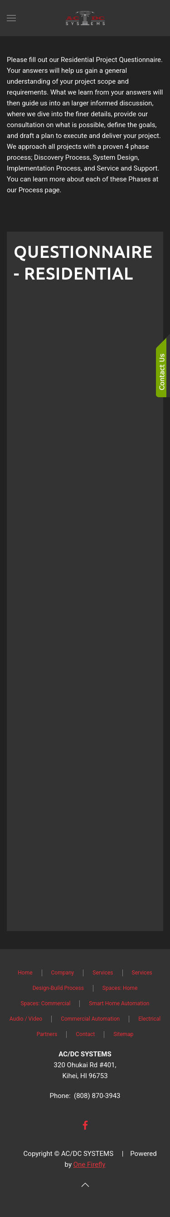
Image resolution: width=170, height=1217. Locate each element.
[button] (11, 18)
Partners (47, 1034)
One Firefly (89, 1164)
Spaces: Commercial (46, 1003)
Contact (85, 1034)
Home (25, 973)
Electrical (149, 1019)
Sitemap (123, 1034)
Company (62, 973)
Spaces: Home (119, 988)
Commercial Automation (90, 1019)
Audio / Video (26, 1019)
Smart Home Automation (119, 1003)
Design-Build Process (58, 988)
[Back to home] (85, 18)
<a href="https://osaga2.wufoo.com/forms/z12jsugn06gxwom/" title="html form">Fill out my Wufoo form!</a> (85, 607)
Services (102, 973)
